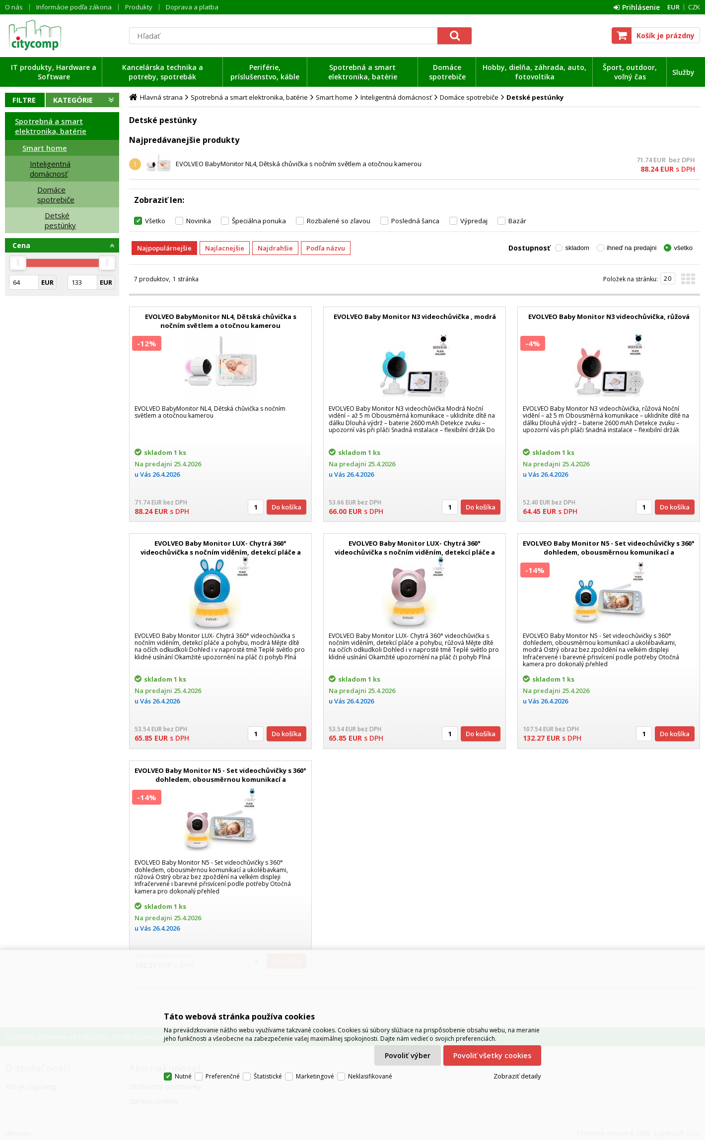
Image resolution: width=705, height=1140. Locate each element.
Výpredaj (474, 220)
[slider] (17, 262)
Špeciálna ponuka (259, 220)
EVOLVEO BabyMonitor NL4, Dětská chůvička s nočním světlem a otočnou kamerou (299, 163)
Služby (683, 72)
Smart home (44, 148)
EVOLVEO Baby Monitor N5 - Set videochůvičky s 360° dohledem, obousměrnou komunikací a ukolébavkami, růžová (220, 779)
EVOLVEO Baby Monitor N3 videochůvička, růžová (609, 316)
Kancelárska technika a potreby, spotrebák (162, 72)
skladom (577, 248)
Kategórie (73, 100)
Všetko (155, 220)
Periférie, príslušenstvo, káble (264, 72)
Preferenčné (223, 1076)
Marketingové (315, 1076)
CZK (694, 6)
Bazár (517, 220)
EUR (673, 6)
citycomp (62, 35)
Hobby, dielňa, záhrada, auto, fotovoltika (534, 72)
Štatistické (268, 1076)
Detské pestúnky (60, 220)
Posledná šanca (415, 220)
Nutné (183, 1076)
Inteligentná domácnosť (50, 169)
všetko (683, 248)
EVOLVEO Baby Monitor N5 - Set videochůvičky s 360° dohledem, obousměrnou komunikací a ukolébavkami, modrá (609, 552)
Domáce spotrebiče (447, 72)
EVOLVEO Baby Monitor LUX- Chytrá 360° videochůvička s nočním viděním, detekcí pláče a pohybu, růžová (415, 552)
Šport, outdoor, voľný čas (630, 72)
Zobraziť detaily (517, 1076)
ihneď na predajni (632, 248)
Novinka (198, 220)
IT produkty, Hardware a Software (53, 72)
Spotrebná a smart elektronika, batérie (362, 72)
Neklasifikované (370, 1076)
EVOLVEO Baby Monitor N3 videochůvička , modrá (415, 316)
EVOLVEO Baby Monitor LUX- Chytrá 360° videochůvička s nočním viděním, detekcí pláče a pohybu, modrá (221, 552)
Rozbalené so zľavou (338, 220)
